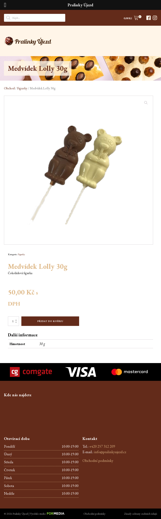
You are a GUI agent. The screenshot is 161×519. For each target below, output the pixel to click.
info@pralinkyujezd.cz (110, 452)
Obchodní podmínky (97, 460)
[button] (131, 18)
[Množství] (13, 321)
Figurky (22, 88)
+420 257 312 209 (102, 446)
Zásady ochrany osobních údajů (140, 513)
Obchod (9, 88)
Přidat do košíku (50, 321)
